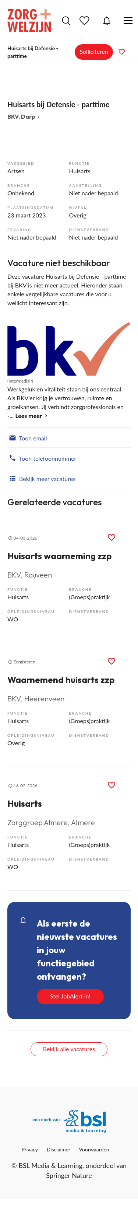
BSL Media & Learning (50, 1165)
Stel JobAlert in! (70, 996)
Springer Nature (69, 1175)
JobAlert (106, 20)
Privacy (29, 1149)
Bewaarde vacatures (85, 20)
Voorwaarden (94, 1149)
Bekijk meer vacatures (41, 478)
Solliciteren (93, 51)
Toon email (27, 437)
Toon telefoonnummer (41, 457)
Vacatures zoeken (66, 20)
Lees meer (28, 415)
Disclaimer (58, 1149)
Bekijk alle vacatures (69, 1048)
